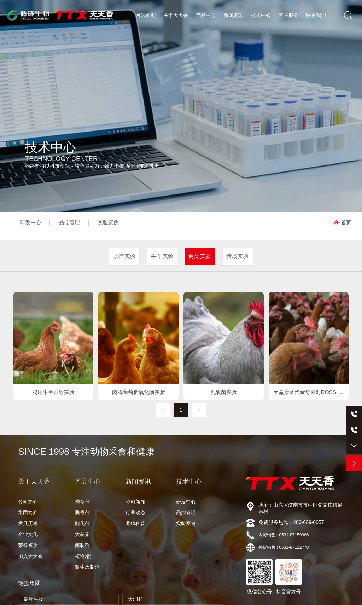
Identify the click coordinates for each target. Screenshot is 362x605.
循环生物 (33, 599)
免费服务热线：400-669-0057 (291, 522)
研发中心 (30, 222)
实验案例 (108, 222)
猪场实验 (237, 256)
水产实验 (124, 256)
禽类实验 (199, 256)
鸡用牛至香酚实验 (53, 392)
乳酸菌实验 (223, 392)
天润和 (135, 599)
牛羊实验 (162, 256)
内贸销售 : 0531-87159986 (283, 535)
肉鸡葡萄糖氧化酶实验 (138, 392)
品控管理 (69, 222)
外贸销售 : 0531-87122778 (283, 547)
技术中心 (50, 147)
